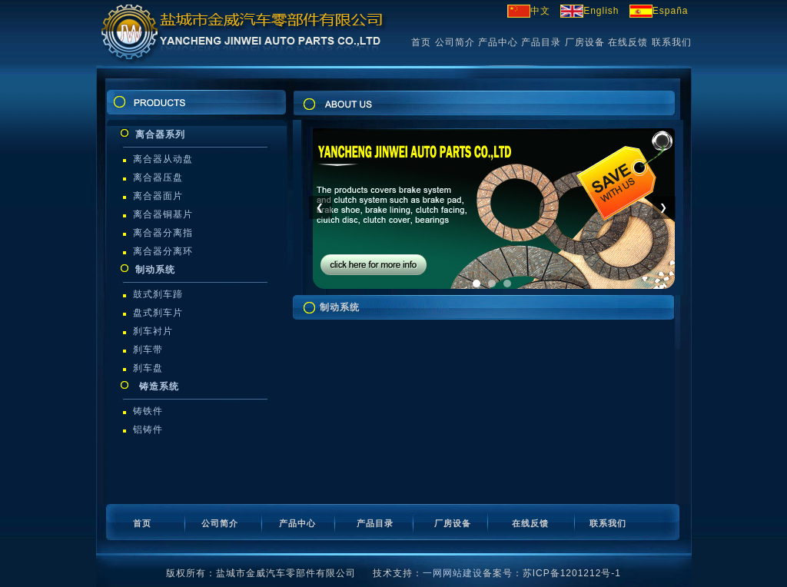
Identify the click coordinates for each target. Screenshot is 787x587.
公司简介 (455, 42)
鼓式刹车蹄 (158, 294)
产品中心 (498, 42)
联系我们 (672, 42)
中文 (528, 10)
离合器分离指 (163, 232)
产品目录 (541, 42)
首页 (421, 42)
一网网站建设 (453, 573)
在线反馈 (628, 42)
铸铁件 (148, 411)
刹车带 (148, 349)
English (589, 10)
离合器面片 (158, 196)
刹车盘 (148, 368)
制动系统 (155, 269)
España (659, 10)
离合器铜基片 (163, 214)
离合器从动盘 (163, 159)
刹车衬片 (153, 331)
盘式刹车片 (158, 312)
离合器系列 (160, 134)
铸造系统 (156, 386)
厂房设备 (585, 42)
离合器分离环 (163, 251)
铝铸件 (148, 429)
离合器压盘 (158, 177)
